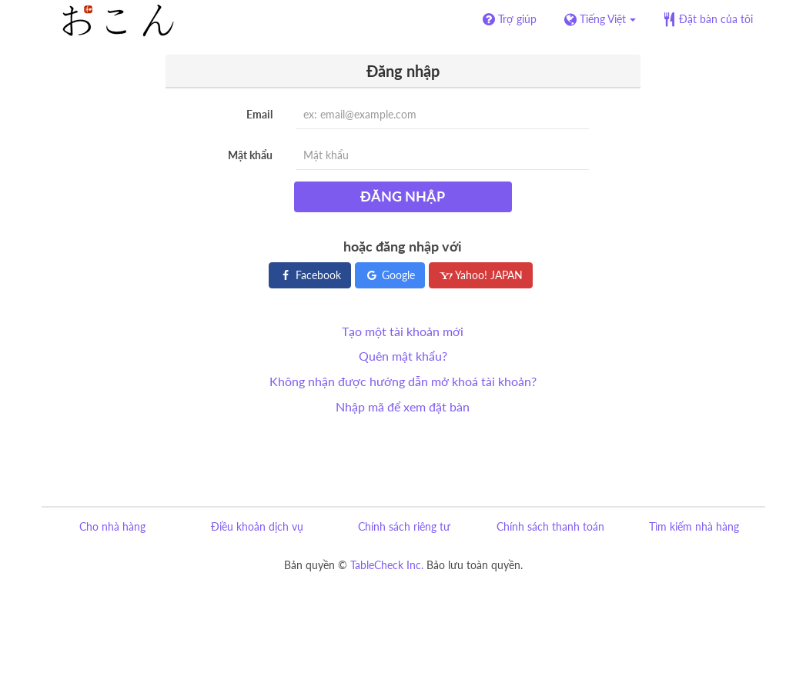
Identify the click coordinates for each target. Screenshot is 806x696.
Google (390, 274)
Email (259, 114)
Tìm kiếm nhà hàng (694, 526)
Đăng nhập (402, 196)
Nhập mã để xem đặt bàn (403, 406)
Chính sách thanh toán (550, 526)
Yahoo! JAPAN (481, 274)
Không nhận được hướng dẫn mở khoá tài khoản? (403, 381)
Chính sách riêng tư (404, 526)
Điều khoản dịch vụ (257, 526)
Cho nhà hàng (112, 526)
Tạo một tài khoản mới (402, 331)
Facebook (310, 274)
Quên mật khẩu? (403, 355)
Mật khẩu (250, 155)
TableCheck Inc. (386, 564)
